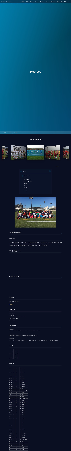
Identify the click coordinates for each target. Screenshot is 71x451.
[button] (50, 171)
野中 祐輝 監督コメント (28, 179)
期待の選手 (26, 187)
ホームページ (11, 304)
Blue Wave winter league (6, 1)
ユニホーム (26, 189)
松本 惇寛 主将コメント (28, 181)
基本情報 (25, 183)
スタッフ (25, 185)
